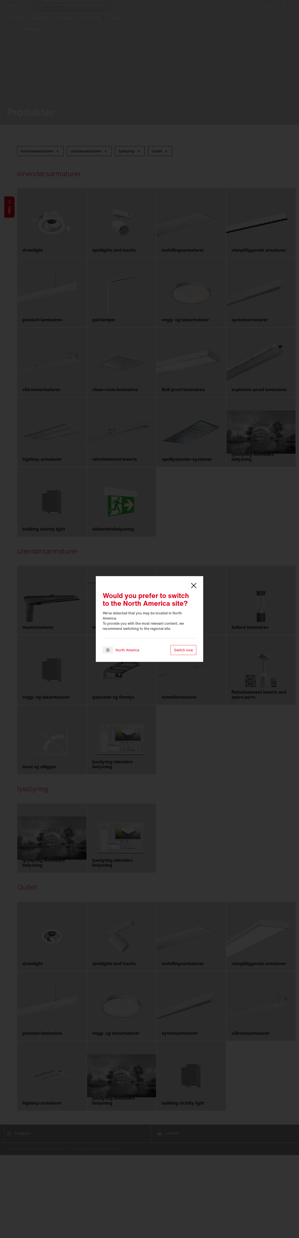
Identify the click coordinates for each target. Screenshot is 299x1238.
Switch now (183, 650)
